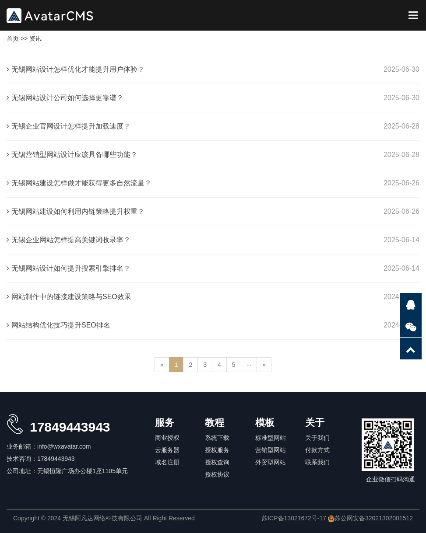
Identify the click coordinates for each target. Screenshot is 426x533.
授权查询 (217, 462)
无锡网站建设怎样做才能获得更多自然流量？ (79, 183)
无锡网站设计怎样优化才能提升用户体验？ (75, 69)
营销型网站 (270, 449)
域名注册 (167, 462)
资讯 (35, 38)
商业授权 (167, 437)
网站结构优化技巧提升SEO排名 (58, 325)
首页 (13, 38)
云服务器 (167, 449)
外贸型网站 (270, 462)
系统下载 (217, 437)
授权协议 (217, 474)
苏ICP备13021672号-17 (293, 518)
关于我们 (317, 437)
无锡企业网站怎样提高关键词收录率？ (68, 240)
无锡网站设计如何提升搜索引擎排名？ (68, 268)
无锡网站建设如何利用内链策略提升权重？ (75, 211)
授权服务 (217, 449)
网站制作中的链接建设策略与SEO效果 (69, 296)
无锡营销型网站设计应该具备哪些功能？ (72, 154)
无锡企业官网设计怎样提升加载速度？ (68, 126)
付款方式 (317, 449)
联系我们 (317, 462)
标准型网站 (270, 437)
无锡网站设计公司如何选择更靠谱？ (65, 97)
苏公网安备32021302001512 (370, 518)
